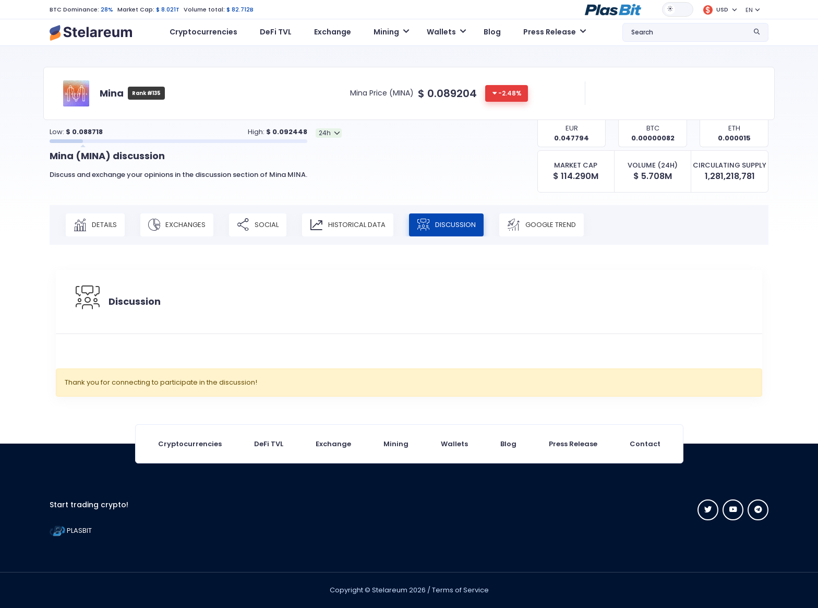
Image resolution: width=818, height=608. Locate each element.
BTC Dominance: (74, 9)
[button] (613, 9)
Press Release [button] (549, 32)
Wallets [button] (441, 32)
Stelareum (389, 590)
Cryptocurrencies (203, 32)
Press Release (573, 444)
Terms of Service (460, 590)
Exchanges (177, 225)
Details (95, 225)
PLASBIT (71, 530)
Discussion (446, 225)
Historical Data (348, 225)
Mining (395, 444)
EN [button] (749, 10)
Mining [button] (386, 32)
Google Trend (541, 225)
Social (258, 225)
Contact (645, 444)
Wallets (454, 444)
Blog (492, 32)
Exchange (332, 32)
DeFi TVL (276, 32)
